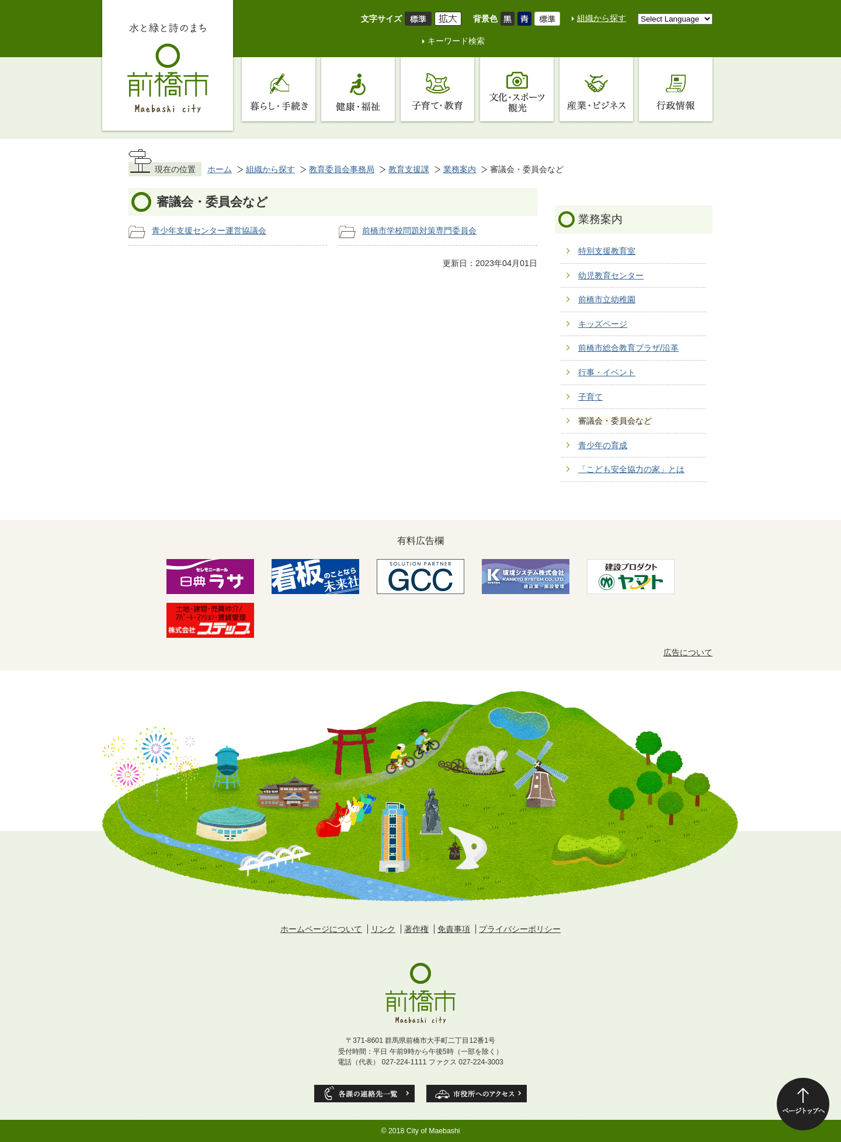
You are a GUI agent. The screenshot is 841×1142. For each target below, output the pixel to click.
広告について (688, 652)
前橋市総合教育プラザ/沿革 (628, 347)
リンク (383, 929)
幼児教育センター (611, 275)
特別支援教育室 (606, 251)
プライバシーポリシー (520, 929)
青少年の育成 (602, 445)
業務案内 (459, 169)
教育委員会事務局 (341, 169)
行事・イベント (606, 372)
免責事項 (453, 929)
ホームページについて (321, 929)
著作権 (416, 929)
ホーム (219, 169)
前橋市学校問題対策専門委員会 (419, 230)
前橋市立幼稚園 (606, 299)
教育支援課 (408, 169)
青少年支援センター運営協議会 (209, 230)
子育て (590, 396)
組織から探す (601, 18)
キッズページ (602, 324)
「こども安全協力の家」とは (631, 469)
